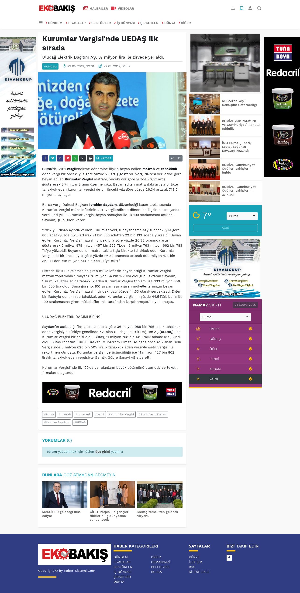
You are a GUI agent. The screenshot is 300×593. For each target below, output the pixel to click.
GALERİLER (95, 8)
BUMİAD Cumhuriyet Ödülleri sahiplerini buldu (238, 169)
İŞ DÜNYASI (124, 23)
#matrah (65, 414)
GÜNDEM (54, 23)
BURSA (156, 572)
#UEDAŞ (80, 422)
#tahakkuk (83, 414)
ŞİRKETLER (148, 23)
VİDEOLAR (122, 8)
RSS (192, 567)
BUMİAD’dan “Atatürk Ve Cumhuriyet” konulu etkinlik (241, 125)
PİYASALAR (76, 23)
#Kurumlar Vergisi (121, 414)
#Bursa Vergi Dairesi (152, 414)
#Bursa (49, 414)
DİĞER (185, 23)
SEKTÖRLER (100, 23)
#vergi (100, 414)
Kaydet (104, 158)
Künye (194, 557)
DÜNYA (168, 23)
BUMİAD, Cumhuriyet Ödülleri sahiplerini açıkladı (239, 190)
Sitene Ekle (199, 572)
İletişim (195, 562)
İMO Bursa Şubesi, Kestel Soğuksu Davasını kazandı (236, 147)
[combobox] (242, 216)
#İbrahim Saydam (56, 422)
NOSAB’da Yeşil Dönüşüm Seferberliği (239, 103)
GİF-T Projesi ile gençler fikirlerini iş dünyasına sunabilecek (109, 516)
